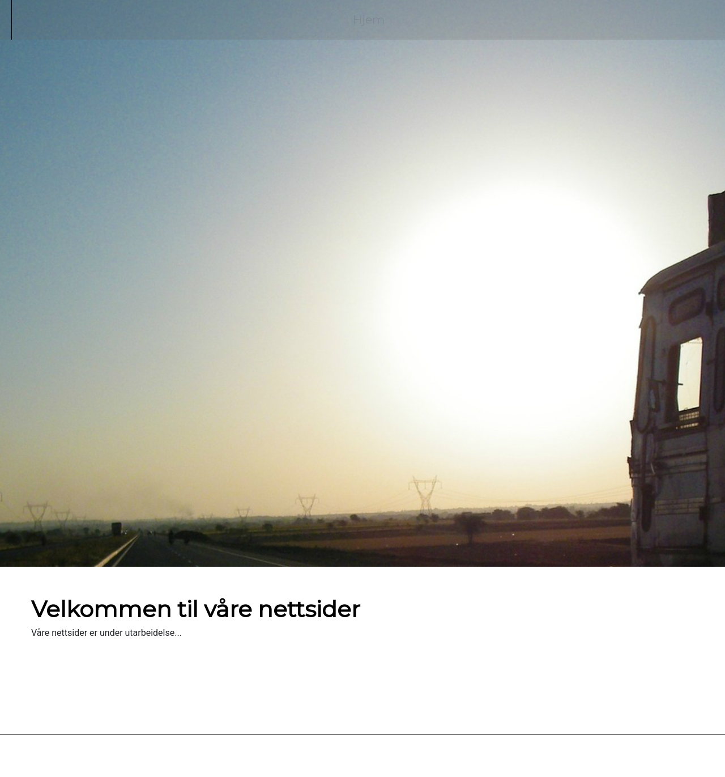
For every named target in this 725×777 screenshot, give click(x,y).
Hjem (369, 19)
